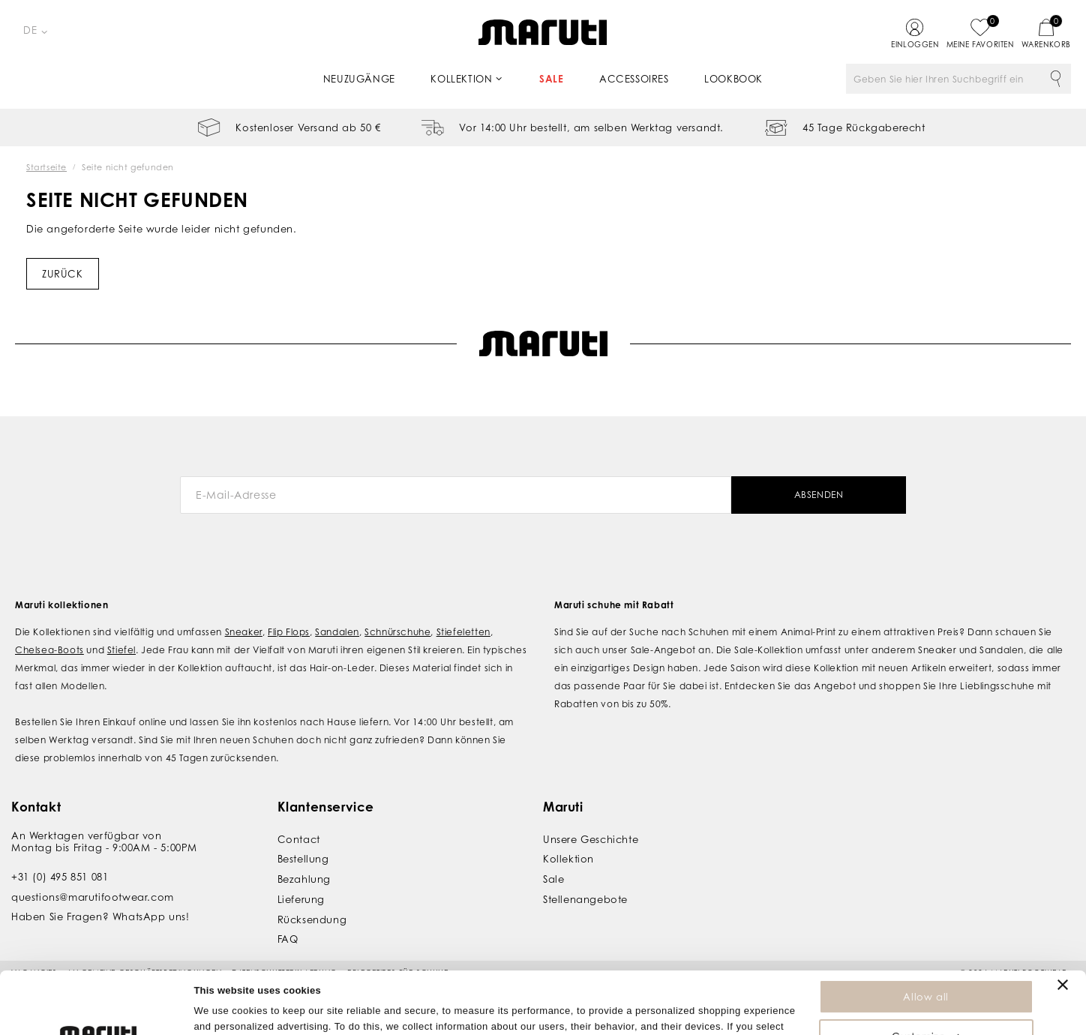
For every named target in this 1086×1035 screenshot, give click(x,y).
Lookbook (733, 79)
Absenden (819, 494)
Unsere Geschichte (590, 839)
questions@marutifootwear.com (92, 897)
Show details (224, 1016)
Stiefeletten (463, 632)
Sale (551, 79)
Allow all (925, 934)
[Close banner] (1063, 922)
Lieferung (301, 899)
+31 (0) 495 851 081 (59, 877)
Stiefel (121, 650)
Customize (926, 974)
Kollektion (461, 79)
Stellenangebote (585, 899)
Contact (299, 839)
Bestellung (303, 859)
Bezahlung (304, 879)
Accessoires (634, 79)
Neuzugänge (359, 79)
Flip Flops (289, 632)
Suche (1056, 79)
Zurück (62, 274)
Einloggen (914, 44)
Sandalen (337, 632)
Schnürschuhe (397, 632)
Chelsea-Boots (49, 650)
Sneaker (243, 632)
